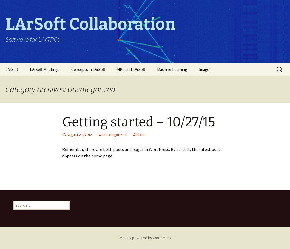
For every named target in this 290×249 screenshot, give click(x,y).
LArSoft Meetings (44, 69)
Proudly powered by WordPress (145, 237)
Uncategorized (114, 134)
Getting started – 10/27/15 (138, 122)
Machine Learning (172, 69)
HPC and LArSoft (131, 69)
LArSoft (11, 69)
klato (141, 134)
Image (204, 69)
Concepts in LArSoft (88, 69)
